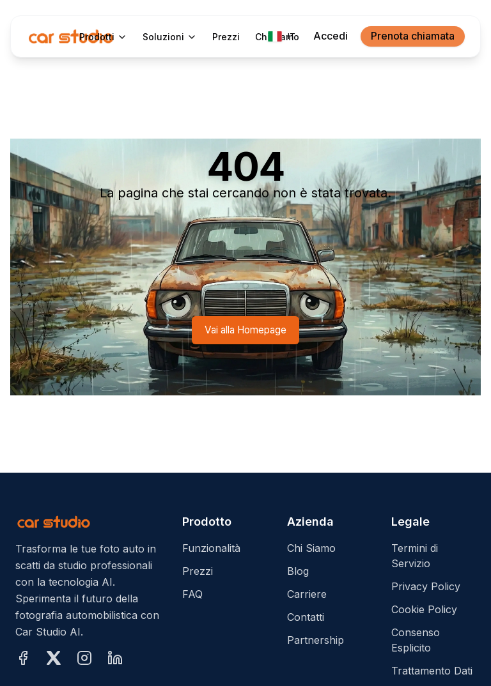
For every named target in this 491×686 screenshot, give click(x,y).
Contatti (305, 617)
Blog (298, 571)
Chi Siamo (311, 548)
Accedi (330, 35)
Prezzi (197, 571)
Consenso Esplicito (415, 640)
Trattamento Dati (431, 670)
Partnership (315, 640)
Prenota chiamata (413, 35)
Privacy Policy (425, 586)
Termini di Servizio (414, 556)
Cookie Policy (424, 609)
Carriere (307, 594)
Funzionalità (211, 548)
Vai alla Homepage (245, 330)
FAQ (192, 594)
